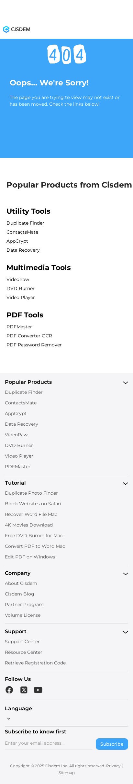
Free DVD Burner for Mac (34, 535)
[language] (8, 718)
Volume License (22, 615)
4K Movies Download (29, 525)
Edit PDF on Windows (30, 557)
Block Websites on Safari (33, 504)
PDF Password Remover (34, 345)
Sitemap (67, 772)
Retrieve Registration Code (35, 663)
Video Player (20, 297)
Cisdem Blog (19, 594)
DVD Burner (20, 288)
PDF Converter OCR (29, 336)
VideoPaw (17, 279)
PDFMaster (19, 327)
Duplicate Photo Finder (31, 493)
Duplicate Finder (25, 223)
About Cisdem (21, 583)
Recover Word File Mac (31, 514)
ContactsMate (22, 232)
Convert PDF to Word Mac (35, 546)
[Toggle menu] (126, 30)
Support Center (22, 641)
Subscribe (112, 744)
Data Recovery (23, 250)
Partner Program (24, 604)
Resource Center (23, 652)
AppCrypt (17, 241)
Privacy (113, 765)
